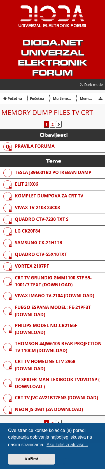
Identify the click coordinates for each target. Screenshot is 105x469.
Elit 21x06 (26, 184)
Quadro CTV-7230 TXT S (42, 219)
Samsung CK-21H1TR (38, 243)
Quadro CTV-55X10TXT (41, 254)
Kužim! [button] (31, 459)
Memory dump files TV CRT (47, 112)
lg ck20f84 (27, 231)
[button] (59, 124)
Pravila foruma (35, 146)
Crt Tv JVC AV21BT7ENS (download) (56, 398)
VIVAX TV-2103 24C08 (37, 207)
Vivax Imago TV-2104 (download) (54, 295)
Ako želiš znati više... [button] (67, 444)
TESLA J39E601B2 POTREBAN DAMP (53, 172)
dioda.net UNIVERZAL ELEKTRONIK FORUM (52, 58)
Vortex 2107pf (32, 266)
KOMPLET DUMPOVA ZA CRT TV (49, 196)
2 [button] (52, 124)
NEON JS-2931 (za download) (49, 409)
